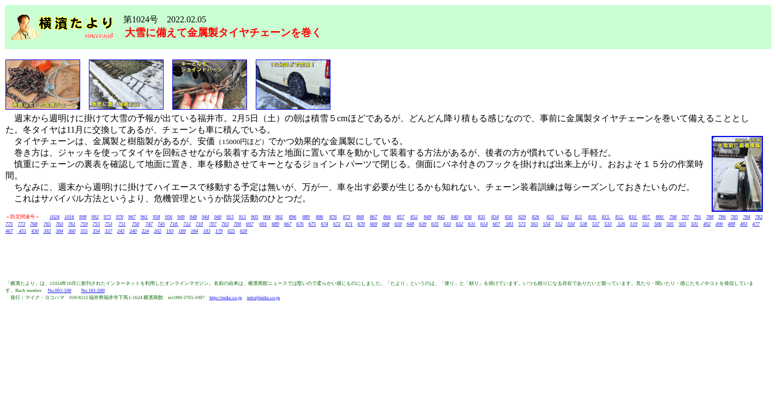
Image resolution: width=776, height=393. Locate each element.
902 (279, 216)
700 (238, 224)
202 (157, 231)
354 (96, 231)
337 (108, 231)
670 (361, 224)
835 (481, 216)
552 (559, 224)
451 (22, 231)
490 (719, 224)
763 (59, 224)
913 (242, 216)
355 (84, 231)
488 (732, 224)
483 (744, 224)
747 (149, 224)
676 (300, 224)
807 (646, 216)
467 (9, 231)
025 (231, 231)
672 (337, 224)
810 (633, 216)
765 (47, 224)
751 (122, 224)
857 (401, 216)
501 (695, 224)
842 (441, 216)
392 (47, 231)
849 (427, 216)
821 (578, 216)
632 (460, 224)
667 (288, 224)
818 (592, 216)
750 (136, 224)
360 (72, 231)
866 (387, 216)
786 (722, 216)
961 (144, 216)
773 (22, 224)
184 (194, 231)
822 (565, 216)
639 (422, 224)
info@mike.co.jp (263, 297)
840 (455, 216)
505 (670, 224)
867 (373, 216)
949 (181, 216)
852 (414, 216)
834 (495, 216)
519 (633, 224)
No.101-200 (93, 290)
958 (156, 216)
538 (583, 224)
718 (174, 224)
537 (596, 224)
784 (746, 216)
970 (120, 216)
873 (347, 216)
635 (435, 224)
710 (199, 224)
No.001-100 (59, 290)
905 (254, 216)
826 (535, 216)
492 (707, 224)
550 (571, 224)
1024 (54, 216)
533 (608, 224)
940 (218, 216)
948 (193, 216)
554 (547, 224)
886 (319, 216)
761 (72, 224)
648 (410, 224)
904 (267, 216)
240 (133, 231)
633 (447, 224)
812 (619, 216)
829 (522, 216)
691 (263, 224)
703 (225, 224)
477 (756, 224)
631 (472, 224)
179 (219, 231)
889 (306, 216)
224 (145, 231)
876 (333, 216)
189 (182, 231)
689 (275, 224)
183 (206, 231)
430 (35, 231)
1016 (69, 216)
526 (621, 224)
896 (293, 216)
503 (683, 224)
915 (230, 216)
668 (386, 224)
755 (96, 224)
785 (734, 216)
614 (484, 224)
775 (9, 224)
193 (170, 231)
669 (373, 224)
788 (710, 216)
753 (108, 224)
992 (95, 216)
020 (244, 231)
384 (59, 231)
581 (509, 224)
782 (759, 216)
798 (673, 216)
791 (697, 216)
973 (107, 216)
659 (398, 224)
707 (213, 224)
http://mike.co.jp (225, 297)
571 (522, 224)
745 (161, 224)
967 (132, 216)
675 (312, 224)
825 (550, 216)
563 (534, 224)
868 (360, 216)
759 (84, 224)
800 (660, 216)
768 (34, 224)
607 (496, 224)
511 (645, 224)
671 (349, 224)
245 (121, 231)
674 (324, 224)
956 (169, 216)
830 (509, 216)
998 (83, 216)
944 (205, 216)
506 (658, 224)
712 (187, 224)
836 (468, 216)
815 (606, 216)
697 (250, 224)
